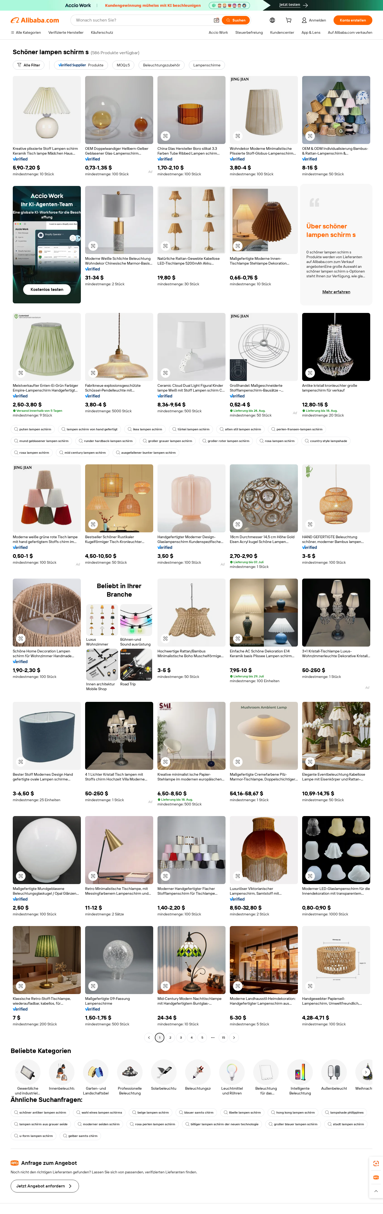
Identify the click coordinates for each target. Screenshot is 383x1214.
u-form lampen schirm (33, 1136)
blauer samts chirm (196, 1112)
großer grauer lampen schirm (167, 441)
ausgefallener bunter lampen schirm (146, 453)
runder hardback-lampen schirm (106, 441)
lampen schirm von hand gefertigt (89, 429)
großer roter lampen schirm (225, 441)
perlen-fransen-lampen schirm (297, 429)
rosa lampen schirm (277, 441)
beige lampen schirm (150, 1112)
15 (223, 1037)
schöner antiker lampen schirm (40, 1112)
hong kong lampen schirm (293, 1112)
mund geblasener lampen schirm (41, 441)
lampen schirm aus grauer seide (41, 1124)
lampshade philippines (344, 1112)
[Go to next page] (234, 1037)
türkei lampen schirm (191, 429)
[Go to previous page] (149, 1037)
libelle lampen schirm (242, 1112)
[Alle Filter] (28, 65)
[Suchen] (236, 20)
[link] (376, 1163)
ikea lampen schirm (145, 429)
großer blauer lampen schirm (293, 1124)
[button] (216, 20)
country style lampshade (326, 441)
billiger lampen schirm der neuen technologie (222, 1124)
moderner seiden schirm (99, 1124)
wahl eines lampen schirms (99, 1112)
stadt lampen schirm (346, 1124)
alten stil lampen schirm (240, 429)
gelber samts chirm (80, 1136)
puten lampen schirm (32, 429)
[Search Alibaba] (142, 20)
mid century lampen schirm (82, 453)
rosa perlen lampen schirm (152, 1124)
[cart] (290, 21)
